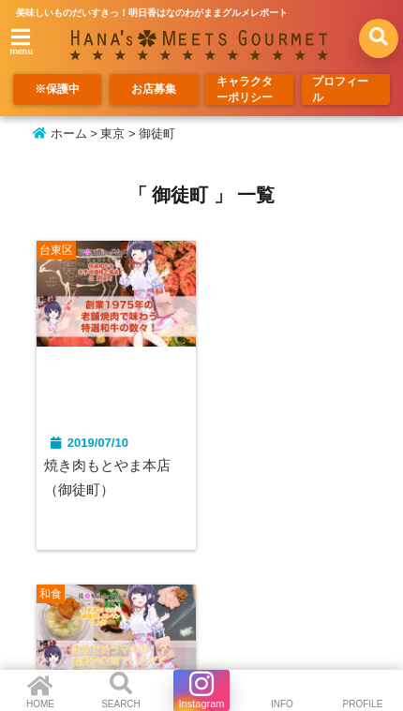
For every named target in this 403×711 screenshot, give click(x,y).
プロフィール (343, 90)
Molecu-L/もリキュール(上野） (281, 479)
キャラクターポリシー (246, 91)
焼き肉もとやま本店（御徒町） (112, 479)
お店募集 (153, 90)
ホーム (60, 133)
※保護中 (57, 90)
